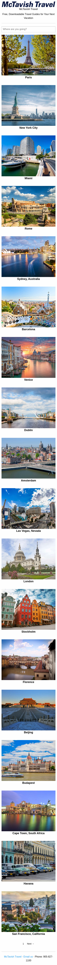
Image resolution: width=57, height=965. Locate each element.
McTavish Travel (13, 956)
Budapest (28, 782)
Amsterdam (28, 480)
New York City (28, 127)
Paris (28, 77)
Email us (28, 956)
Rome (28, 228)
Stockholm (28, 631)
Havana (28, 883)
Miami (28, 178)
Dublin (28, 430)
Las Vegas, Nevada (28, 530)
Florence (28, 682)
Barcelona (28, 329)
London (29, 581)
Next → (30, 944)
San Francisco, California (28, 933)
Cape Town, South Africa (28, 833)
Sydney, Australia (28, 279)
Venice (28, 379)
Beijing (28, 732)
